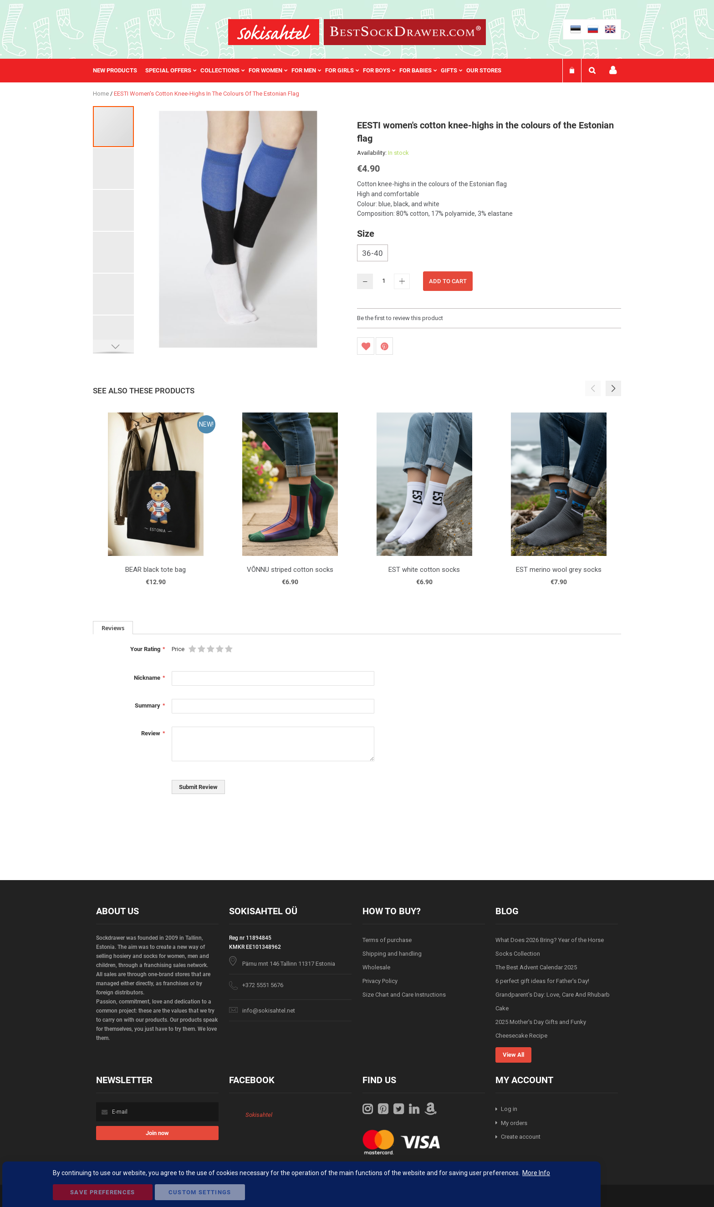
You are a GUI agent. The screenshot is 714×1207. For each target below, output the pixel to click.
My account (613, 70)
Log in (509, 1108)
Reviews (113, 628)
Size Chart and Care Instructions (404, 994)
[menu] (301, 70)
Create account (521, 1136)
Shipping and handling (392, 953)
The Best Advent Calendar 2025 (536, 967)
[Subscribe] (157, 1133)
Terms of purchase (387, 940)
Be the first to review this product (400, 318)
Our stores (483, 70)
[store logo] (273, 32)
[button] (114, 168)
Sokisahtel (258, 1114)
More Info (536, 1172)
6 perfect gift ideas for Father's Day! (542, 981)
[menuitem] (119, 70)
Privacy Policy (380, 981)
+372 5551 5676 (262, 985)
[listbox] (489, 254)
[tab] (113, 627)
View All (513, 1054)
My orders (514, 1123)
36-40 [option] (372, 253)
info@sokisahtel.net (268, 1010)
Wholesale (376, 967)
